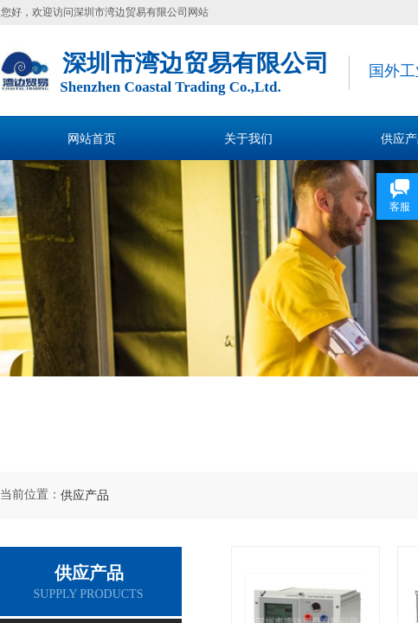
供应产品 (85, 495)
